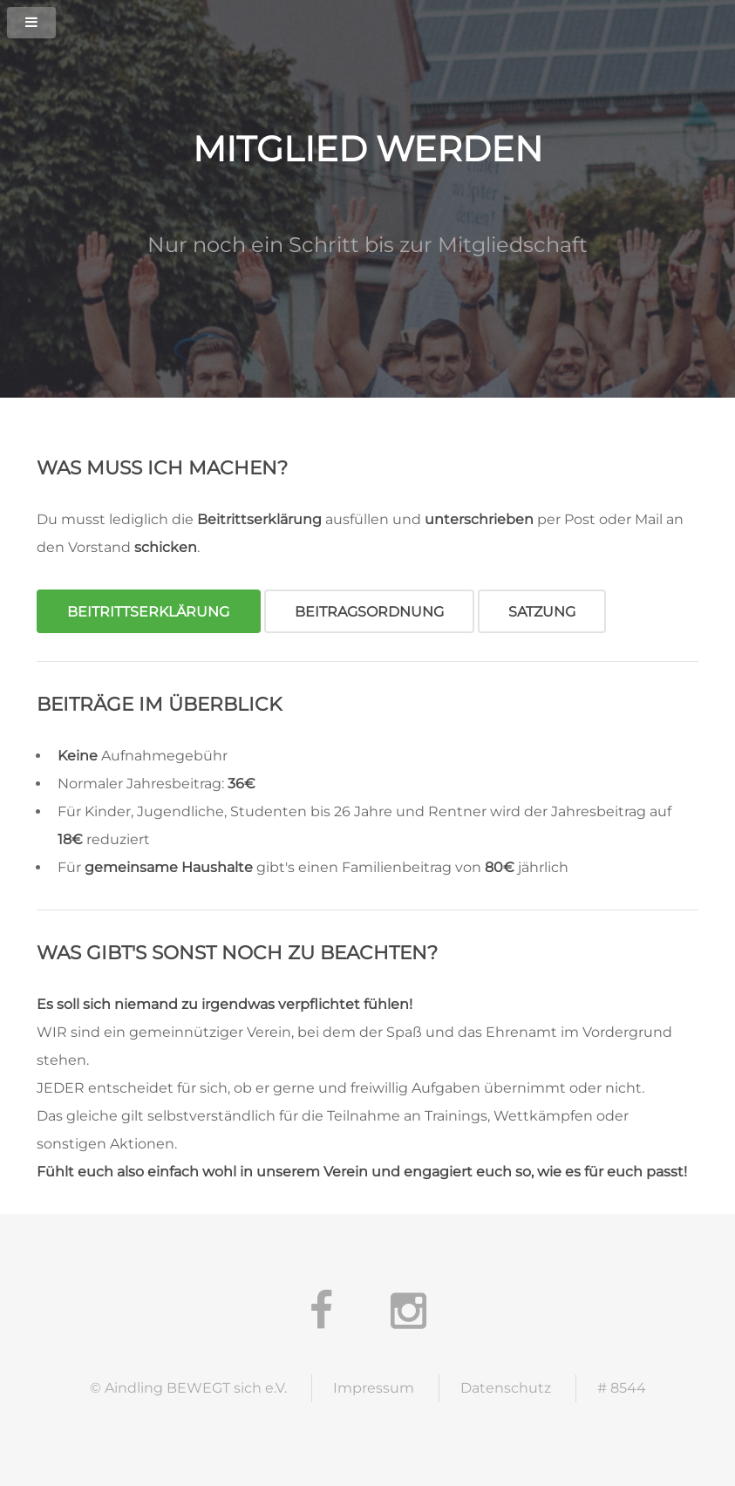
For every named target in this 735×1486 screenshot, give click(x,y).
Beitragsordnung (369, 611)
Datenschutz (505, 1388)
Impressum (373, 1388)
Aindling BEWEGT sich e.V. (196, 1388)
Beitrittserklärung (148, 611)
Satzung (541, 611)
